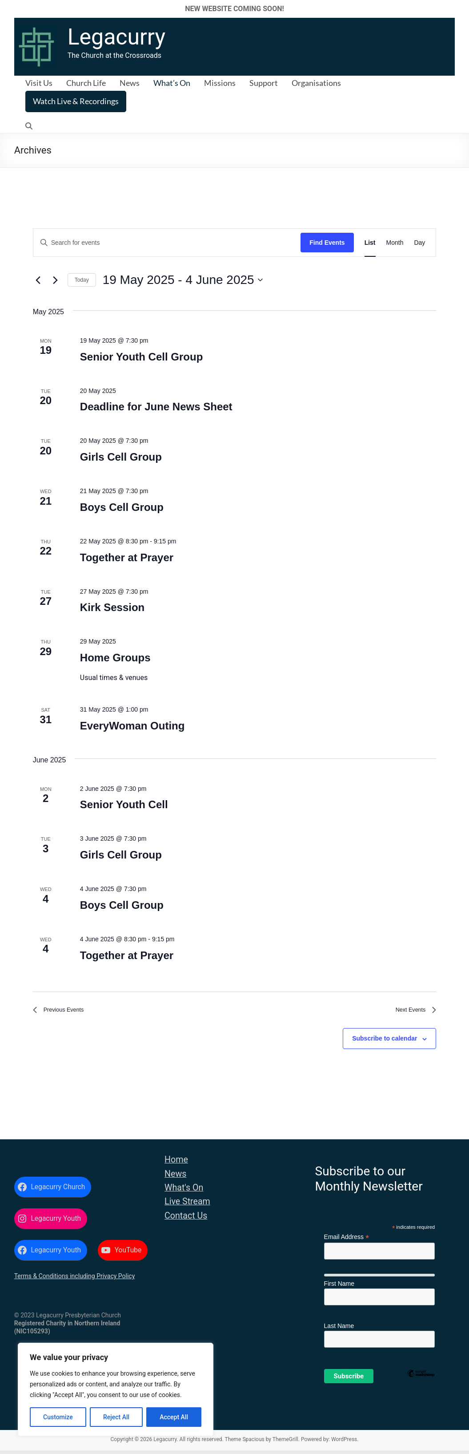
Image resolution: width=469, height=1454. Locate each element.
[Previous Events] (38, 280)
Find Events (327, 242)
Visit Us (38, 83)
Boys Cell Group (122, 507)
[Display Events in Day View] (419, 243)
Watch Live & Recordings (76, 101)
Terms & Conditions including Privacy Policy (74, 1279)
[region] (115, 1389)
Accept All (174, 1417)
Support (263, 83)
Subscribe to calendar (384, 1042)
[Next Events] (55, 280)
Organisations (316, 83)
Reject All (116, 1417)
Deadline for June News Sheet (156, 407)
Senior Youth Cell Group (141, 357)
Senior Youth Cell (124, 804)
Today (82, 280)
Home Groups (115, 658)
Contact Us (185, 1219)
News (130, 83)
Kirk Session (112, 607)
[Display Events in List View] (370, 243)
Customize (58, 1417)
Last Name (339, 1329)
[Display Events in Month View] (395, 243)
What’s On (171, 83)
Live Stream (187, 1205)
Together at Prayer (126, 557)
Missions (220, 83)
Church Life (86, 83)
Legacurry (116, 37)
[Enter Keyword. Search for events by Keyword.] (167, 243)
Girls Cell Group (121, 457)
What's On (183, 1191)
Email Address (346, 1240)
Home (176, 1163)
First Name (339, 1287)
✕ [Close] (459, 8)
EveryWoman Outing (132, 726)
